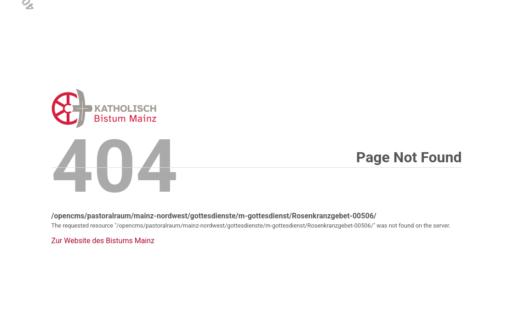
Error (151, 108)
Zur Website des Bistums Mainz (102, 241)
